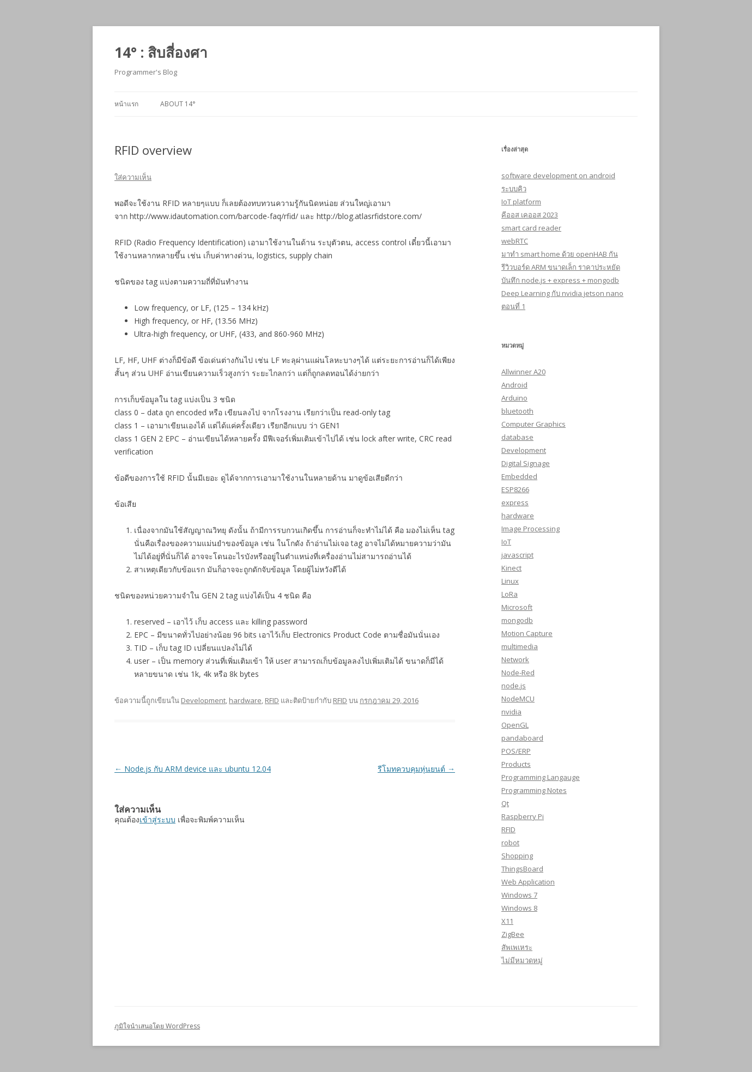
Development (203, 700)
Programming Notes (534, 790)
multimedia (519, 646)
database (517, 437)
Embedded (519, 476)
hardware (245, 700)
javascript (517, 555)
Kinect (511, 568)
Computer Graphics (533, 424)
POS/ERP (516, 751)
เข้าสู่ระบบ (157, 819)
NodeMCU (518, 699)
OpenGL (515, 725)
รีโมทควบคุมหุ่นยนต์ (416, 769)
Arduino (514, 398)
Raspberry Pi (522, 816)
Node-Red (518, 672)
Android (514, 385)
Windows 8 (519, 908)
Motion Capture (527, 633)
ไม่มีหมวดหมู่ (522, 960)
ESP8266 (515, 489)
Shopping (517, 856)
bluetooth (517, 411)
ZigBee (512, 934)
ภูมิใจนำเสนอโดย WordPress (157, 1026)
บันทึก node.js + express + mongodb (560, 280)
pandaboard (522, 738)
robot (510, 842)
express (515, 502)
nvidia (511, 712)
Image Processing (530, 529)
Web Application (528, 882)
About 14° (178, 103)
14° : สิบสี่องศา (161, 52)
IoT (506, 542)
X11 (507, 921)
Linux (510, 581)
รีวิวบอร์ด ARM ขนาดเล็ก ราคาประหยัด (560, 267)
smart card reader (531, 228)
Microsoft (516, 607)
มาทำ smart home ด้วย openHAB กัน (559, 254)
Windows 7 (519, 895)
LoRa (509, 594)
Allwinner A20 (523, 372)
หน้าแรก (126, 103)
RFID (272, 700)
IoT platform (521, 202)
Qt (505, 803)
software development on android (558, 175)
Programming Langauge (540, 777)
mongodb (517, 620)
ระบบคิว (513, 188)
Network (515, 659)
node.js (513, 686)
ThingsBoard (522, 869)
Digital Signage (525, 463)
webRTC (514, 241)
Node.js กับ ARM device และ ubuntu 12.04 (192, 769)
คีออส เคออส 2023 (529, 215)
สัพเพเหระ (516, 947)
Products (516, 764)
